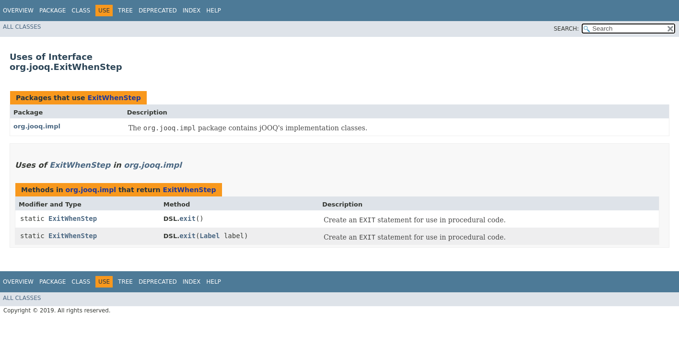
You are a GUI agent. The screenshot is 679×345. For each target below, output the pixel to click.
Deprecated (158, 10)
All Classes (22, 26)
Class (80, 10)
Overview (18, 10)
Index (192, 10)
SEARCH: (566, 28)
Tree (125, 10)
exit (187, 218)
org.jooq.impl (36, 126)
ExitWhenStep (113, 98)
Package (52, 10)
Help (213, 10)
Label (209, 236)
